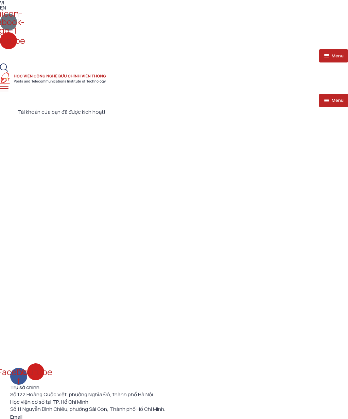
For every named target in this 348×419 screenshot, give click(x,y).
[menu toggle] (333, 56)
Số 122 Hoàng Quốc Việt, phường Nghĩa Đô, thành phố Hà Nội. (82, 394)
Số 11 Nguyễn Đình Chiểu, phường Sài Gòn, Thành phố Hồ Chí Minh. (87, 409)
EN (3, 7)
